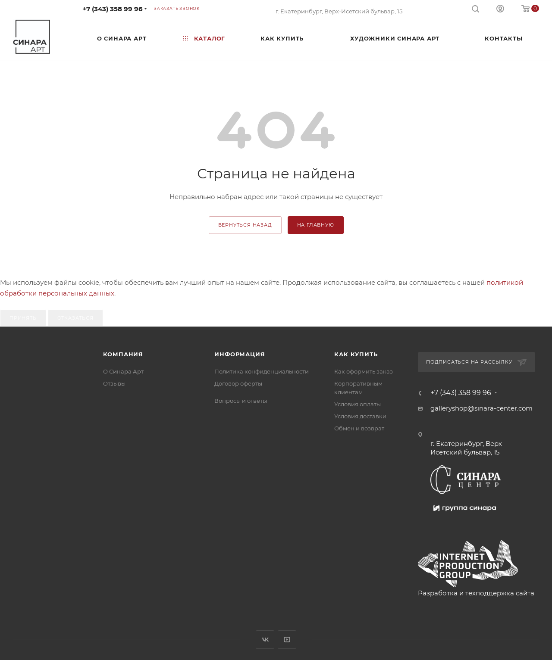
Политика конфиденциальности (261, 371)
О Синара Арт (123, 371)
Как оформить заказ (363, 371)
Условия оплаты (357, 404)
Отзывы (114, 383)
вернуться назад (245, 225)
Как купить (355, 354)
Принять (23, 318)
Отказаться (75, 318)
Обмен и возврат (359, 428)
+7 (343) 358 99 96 (112, 9)
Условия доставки (360, 416)
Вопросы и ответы (240, 400)
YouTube (287, 639)
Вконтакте (265, 639)
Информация (239, 354)
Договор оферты (238, 383)
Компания (123, 354)
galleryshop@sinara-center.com (481, 408)
